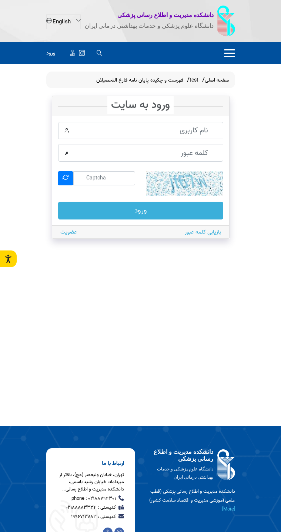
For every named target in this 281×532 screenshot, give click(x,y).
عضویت (68, 232)
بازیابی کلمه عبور (203, 232)
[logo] (190, 465)
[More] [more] (228, 509)
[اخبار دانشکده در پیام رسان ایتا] (73, 52)
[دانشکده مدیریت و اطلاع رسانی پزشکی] (82, 52)
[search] (99, 52)
